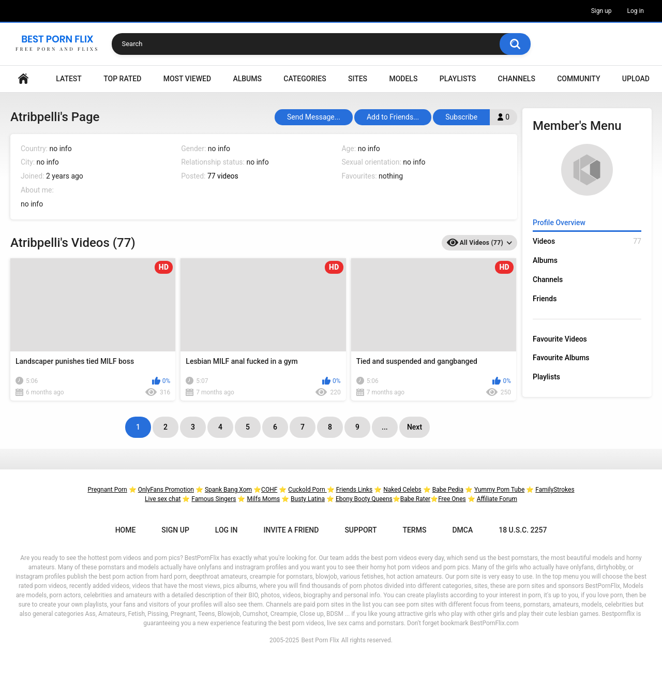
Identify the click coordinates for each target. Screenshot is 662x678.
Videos (587, 241)
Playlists (458, 79)
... (385, 427)
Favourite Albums (561, 357)
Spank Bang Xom (228, 489)
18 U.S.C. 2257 (523, 530)
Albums (247, 79)
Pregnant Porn (107, 489)
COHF (269, 489)
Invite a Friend (291, 530)
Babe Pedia (447, 489)
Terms (414, 530)
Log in (635, 10)
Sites (357, 79)
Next (414, 427)
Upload (636, 79)
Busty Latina (308, 499)
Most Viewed (187, 79)
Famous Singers (213, 499)
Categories (304, 79)
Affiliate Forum (497, 499)
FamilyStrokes (554, 489)
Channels (516, 79)
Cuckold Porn (307, 489)
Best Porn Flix (320, 640)
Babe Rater (415, 499)
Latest (69, 79)
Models (403, 79)
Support (360, 530)
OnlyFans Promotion (166, 489)
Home (23, 79)
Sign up (601, 10)
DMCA (462, 530)
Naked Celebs (402, 489)
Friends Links (354, 489)
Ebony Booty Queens (364, 499)
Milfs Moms (263, 499)
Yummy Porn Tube (499, 489)
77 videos (222, 176)
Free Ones (452, 499)
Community (578, 79)
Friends (544, 298)
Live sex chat (162, 499)
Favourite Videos (560, 339)
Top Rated (122, 79)
